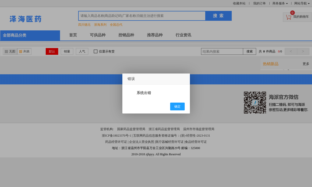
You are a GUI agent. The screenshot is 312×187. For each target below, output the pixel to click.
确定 (177, 106)
